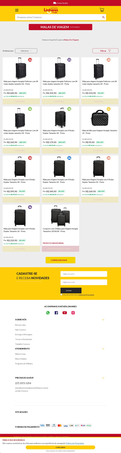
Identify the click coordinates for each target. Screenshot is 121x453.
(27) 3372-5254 (23, 383)
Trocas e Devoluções (23, 339)
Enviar (69, 291)
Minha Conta (20, 354)
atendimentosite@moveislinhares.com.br (31, 388)
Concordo (60, 447)
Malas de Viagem (71, 40)
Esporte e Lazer (55, 40)
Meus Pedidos (21, 359)
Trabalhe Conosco (22, 344)
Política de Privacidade (86, 295)
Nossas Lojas (20, 325)
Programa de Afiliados (24, 363)
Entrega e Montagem (23, 334)
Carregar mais (59, 260)
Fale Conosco (20, 330)
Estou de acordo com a (78, 295)
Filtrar (105, 51)
